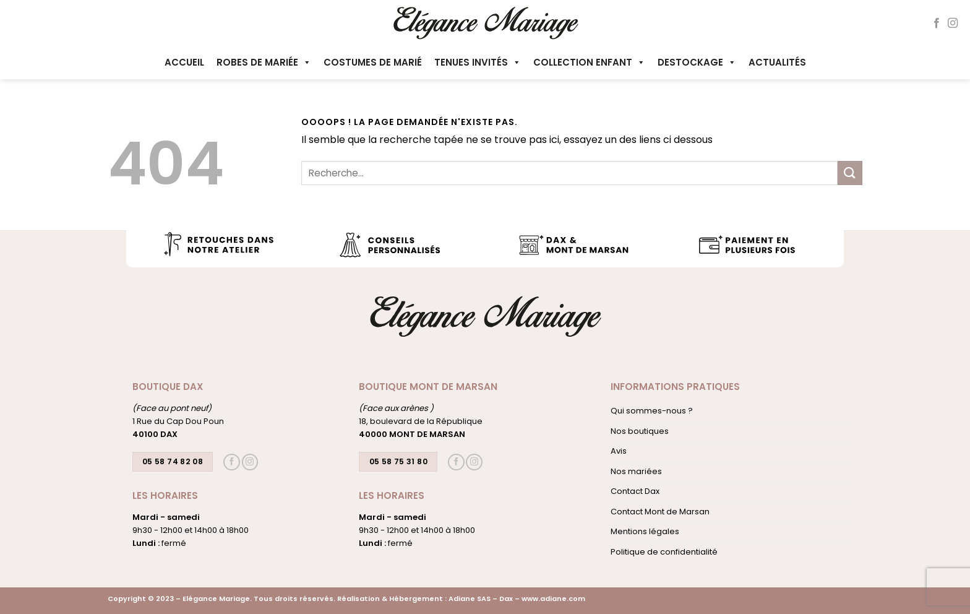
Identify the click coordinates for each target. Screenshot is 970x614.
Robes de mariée (264, 62)
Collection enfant (589, 62)
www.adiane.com (553, 598)
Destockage (697, 62)
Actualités (777, 62)
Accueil (184, 62)
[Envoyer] (850, 173)
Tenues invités (477, 62)
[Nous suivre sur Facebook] (937, 23)
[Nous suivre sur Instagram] (953, 23)
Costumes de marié (373, 62)
